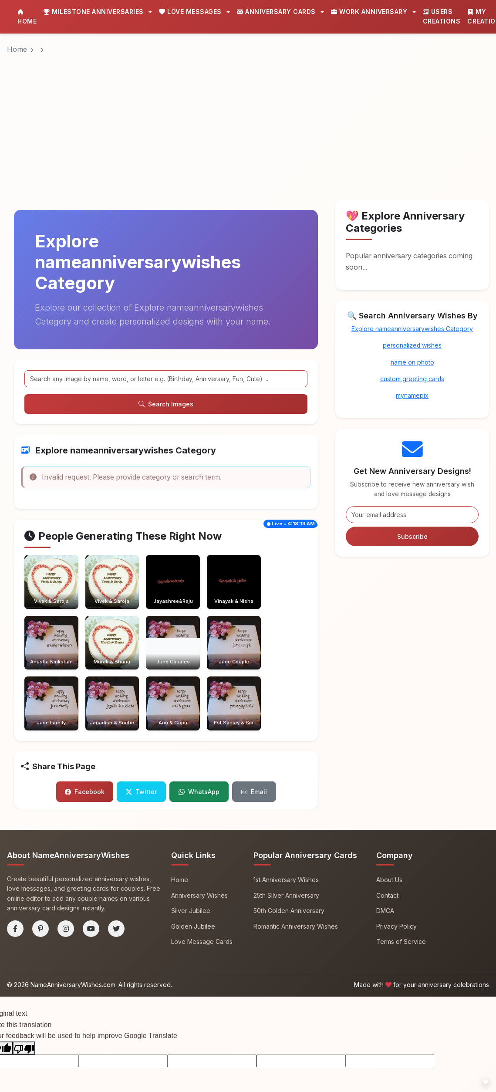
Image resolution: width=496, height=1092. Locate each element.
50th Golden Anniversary (288, 824)
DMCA (385, 824)
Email (254, 706)
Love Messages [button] (191, 11)
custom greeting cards (412, 378)
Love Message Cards (202, 856)
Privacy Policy (396, 840)
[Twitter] (116, 843)
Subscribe (412, 536)
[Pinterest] (40, 843)
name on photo (412, 362)
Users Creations (442, 16)
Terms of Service (401, 856)
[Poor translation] (24, 962)
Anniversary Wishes (199, 809)
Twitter (141, 706)
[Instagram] (65, 843)
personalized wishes (412, 345)
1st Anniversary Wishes (286, 794)
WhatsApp (199, 706)
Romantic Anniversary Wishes (295, 840)
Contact (387, 809)
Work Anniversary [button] (370, 11)
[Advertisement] (248, 99)
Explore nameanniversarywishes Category (412, 328)
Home (27, 16)
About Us (389, 794)
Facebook (85, 706)
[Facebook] (15, 843)
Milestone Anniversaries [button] (94, 11)
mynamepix (412, 395)
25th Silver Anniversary (286, 809)
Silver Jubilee (190, 824)
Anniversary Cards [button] (277, 11)
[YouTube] (91, 843)
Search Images (165, 404)
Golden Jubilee (193, 840)
